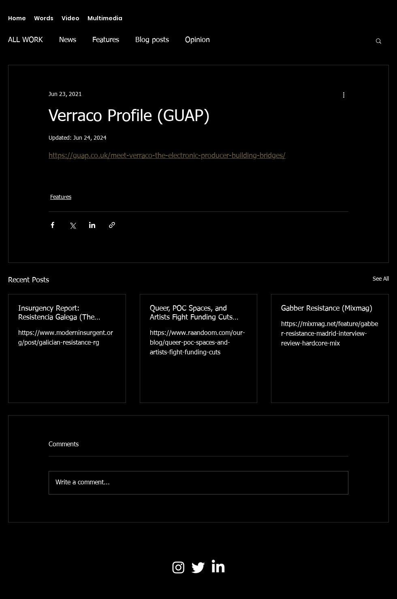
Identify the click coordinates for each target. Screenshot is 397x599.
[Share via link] (112, 225)
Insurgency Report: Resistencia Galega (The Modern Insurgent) (56, 313)
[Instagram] (178, 567)
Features (105, 40)
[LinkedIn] (218, 567)
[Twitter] (198, 567)
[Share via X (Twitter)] (72, 225)
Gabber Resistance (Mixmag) (326, 308)
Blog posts (152, 40)
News (67, 40)
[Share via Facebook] (52, 225)
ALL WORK (25, 40)
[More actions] (343, 94)
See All (381, 279)
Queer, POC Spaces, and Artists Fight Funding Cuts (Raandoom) (191, 313)
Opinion (197, 40)
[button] (378, 40)
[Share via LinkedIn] (92, 225)
